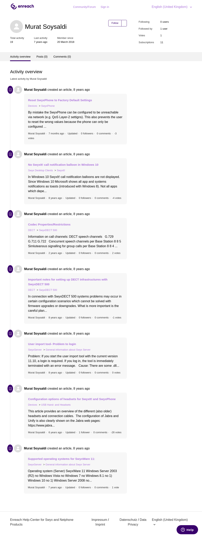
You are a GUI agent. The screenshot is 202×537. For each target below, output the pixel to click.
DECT (31, 230)
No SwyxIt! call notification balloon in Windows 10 (63, 164)
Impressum (99, 519)
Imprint (100, 524)
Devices (32, 105)
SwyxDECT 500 (48, 230)
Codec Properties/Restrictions (49, 224)
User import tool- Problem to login (52, 344)
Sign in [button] (105, 6)
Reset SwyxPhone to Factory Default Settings (60, 100)
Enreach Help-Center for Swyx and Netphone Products (41, 522)
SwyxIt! (61, 170)
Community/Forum (84, 6)
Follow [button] (114, 23)
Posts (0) (42, 56)
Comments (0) (62, 56)
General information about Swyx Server (68, 349)
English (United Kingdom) (170, 6)
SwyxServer (35, 349)
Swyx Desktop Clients (40, 170)
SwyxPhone (48, 105)
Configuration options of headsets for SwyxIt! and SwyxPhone (72, 399)
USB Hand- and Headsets (56, 404)
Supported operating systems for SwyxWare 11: (61, 458)
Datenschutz (128, 519)
